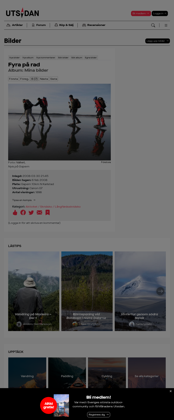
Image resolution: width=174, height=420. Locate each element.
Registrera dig (97, 414)
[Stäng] (170, 391)
